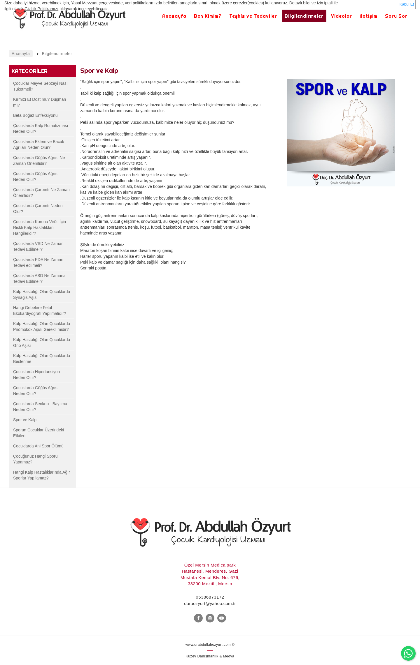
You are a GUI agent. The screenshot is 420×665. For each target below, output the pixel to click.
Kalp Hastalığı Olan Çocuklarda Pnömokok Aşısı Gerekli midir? (41, 326)
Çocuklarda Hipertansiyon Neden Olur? (36, 374)
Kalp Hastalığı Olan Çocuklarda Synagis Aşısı (41, 294)
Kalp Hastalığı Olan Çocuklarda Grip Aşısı (41, 342)
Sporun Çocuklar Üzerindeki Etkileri (38, 433)
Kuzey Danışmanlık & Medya (210, 656)
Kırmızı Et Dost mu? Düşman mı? (39, 102)
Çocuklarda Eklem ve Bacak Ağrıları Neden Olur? (38, 144)
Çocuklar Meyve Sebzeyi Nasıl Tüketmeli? (41, 86)
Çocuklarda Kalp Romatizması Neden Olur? (40, 128)
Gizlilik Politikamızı (41, 8)
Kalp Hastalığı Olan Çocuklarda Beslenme (41, 358)
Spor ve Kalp (24, 419)
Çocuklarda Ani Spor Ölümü (38, 446)
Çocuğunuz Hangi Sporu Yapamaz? (35, 459)
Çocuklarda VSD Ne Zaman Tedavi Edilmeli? (38, 246)
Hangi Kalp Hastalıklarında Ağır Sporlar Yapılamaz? (41, 475)
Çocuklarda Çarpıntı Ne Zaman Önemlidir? (41, 192)
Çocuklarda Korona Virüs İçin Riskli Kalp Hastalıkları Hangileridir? (39, 227)
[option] (341, 132)
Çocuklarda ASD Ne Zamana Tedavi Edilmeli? (39, 278)
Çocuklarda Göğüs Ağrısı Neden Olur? (36, 176)
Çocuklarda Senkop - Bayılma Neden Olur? (40, 406)
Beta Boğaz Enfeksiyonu (35, 115)
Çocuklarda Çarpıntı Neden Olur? (38, 208)
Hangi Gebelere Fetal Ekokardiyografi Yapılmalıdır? (39, 310)
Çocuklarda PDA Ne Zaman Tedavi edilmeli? (38, 262)
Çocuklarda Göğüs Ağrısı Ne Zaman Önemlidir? (39, 160)
